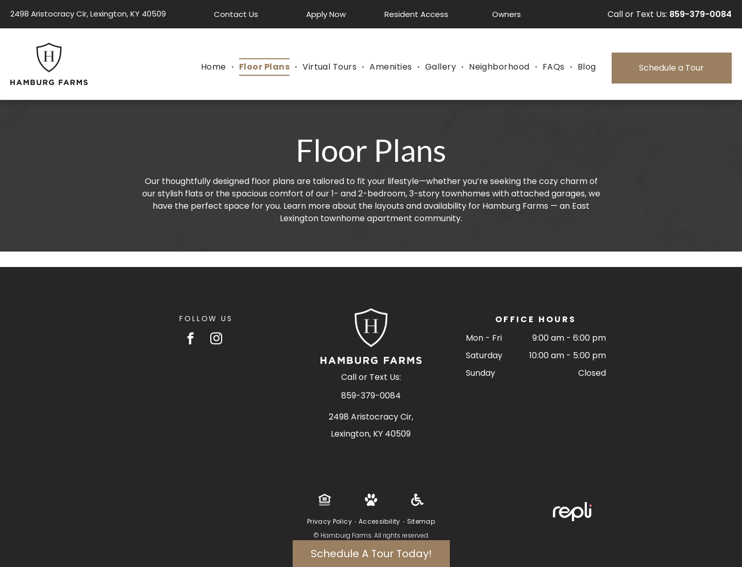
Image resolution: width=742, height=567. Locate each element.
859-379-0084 (700, 14)
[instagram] (216, 339)
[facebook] (190, 339)
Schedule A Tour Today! (371, 553)
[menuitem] (215, 67)
